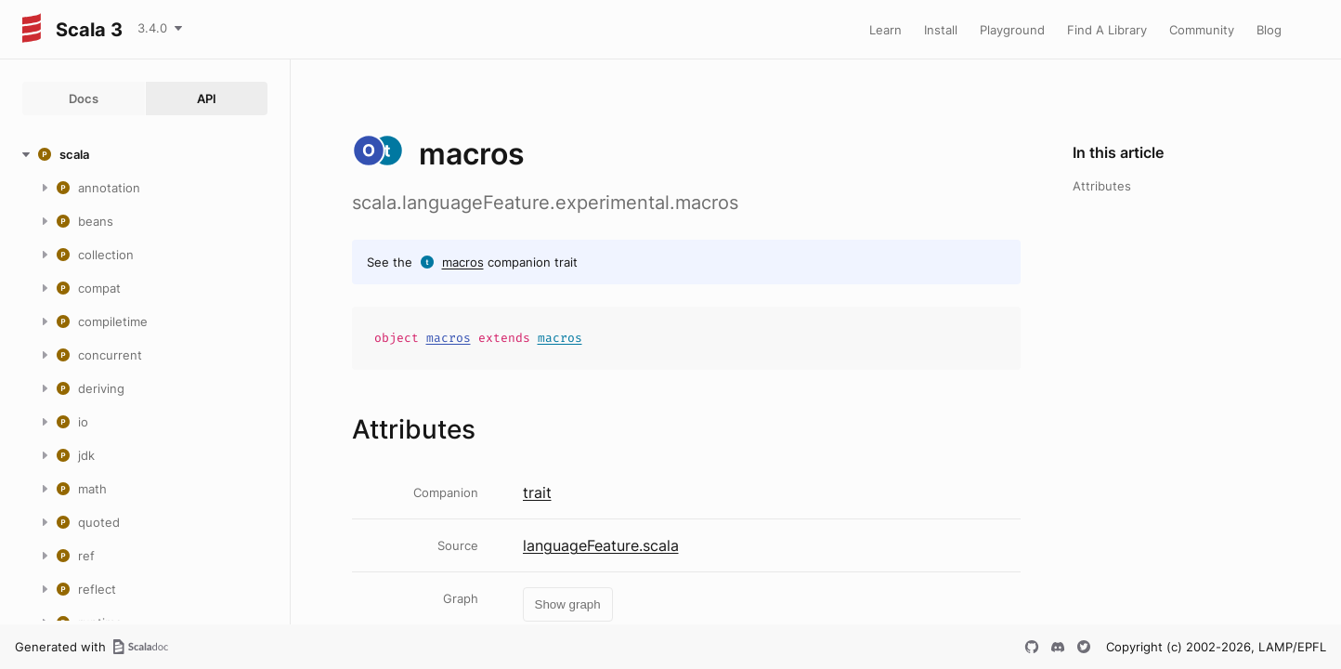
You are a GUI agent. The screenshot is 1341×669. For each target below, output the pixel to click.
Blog (1269, 29)
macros (463, 262)
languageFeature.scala (601, 545)
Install (940, 29)
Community (1201, 29)
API (206, 98)
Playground (1012, 29)
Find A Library (1107, 29)
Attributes (1102, 185)
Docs (83, 98)
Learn (885, 29)
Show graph (568, 604)
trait (537, 492)
